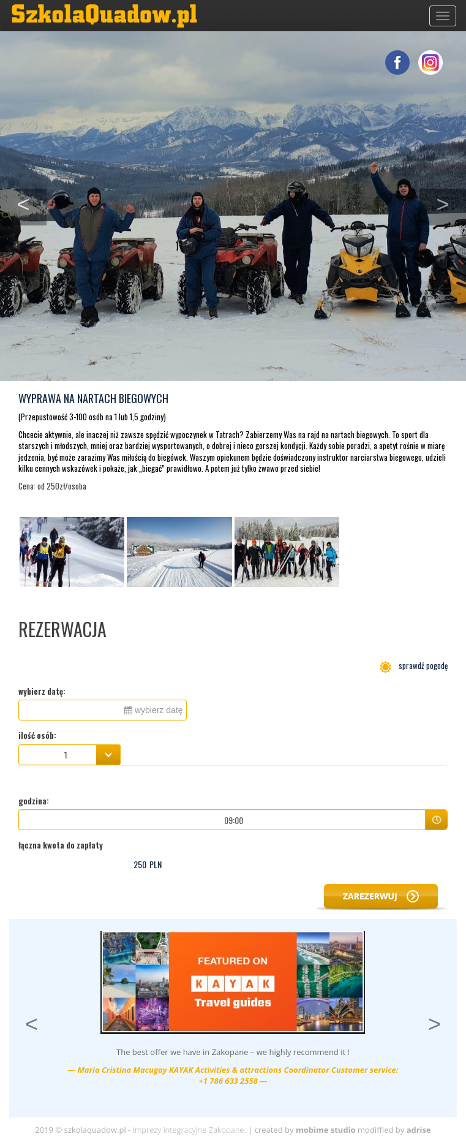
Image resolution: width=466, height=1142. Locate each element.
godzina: (33, 801)
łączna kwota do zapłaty (60, 845)
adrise (419, 1129)
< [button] (32, 203)
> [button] (451, 203)
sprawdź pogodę (414, 665)
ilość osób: (37, 735)
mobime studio (326, 1129)
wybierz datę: (42, 691)
